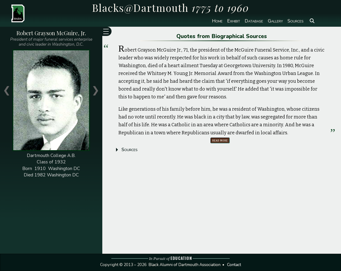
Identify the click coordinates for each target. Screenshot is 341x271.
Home (217, 21)
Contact (234, 264)
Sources (295, 21)
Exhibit (233, 21)
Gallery (275, 21)
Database (254, 21)
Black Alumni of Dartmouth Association (184, 264)
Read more (220, 140)
